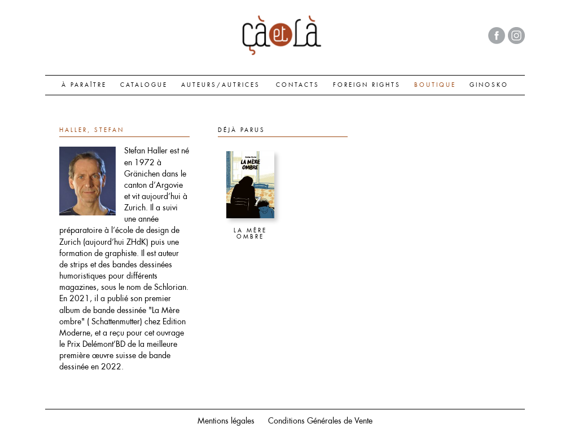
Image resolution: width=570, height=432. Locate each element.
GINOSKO (489, 85)
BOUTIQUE (435, 85)
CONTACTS (297, 85)
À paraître (84, 85)
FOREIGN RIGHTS (367, 85)
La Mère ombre (250, 234)
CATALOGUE (144, 85)
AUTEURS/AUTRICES (220, 85)
